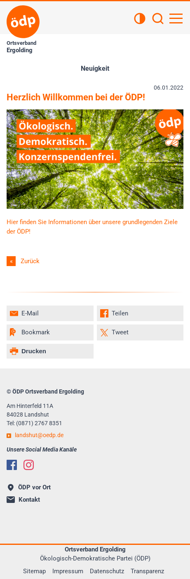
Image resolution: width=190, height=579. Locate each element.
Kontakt (23, 499)
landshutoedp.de (39, 435)
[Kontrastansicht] (139, 19)
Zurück (30, 261)
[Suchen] (157, 19)
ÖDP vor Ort (29, 487)
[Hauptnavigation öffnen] (176, 18)
